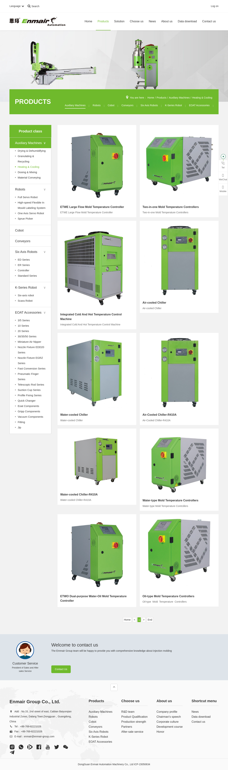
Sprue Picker (25, 218)
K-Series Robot (173, 105)
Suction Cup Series (29, 389)
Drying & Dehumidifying (32, 150)
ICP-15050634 (142, 764)
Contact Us (61, 669)
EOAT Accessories (199, 105)
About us (166, 21)
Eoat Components (28, 405)
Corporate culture (168, 721)
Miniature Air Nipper (29, 341)
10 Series (23, 325)
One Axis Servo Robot (31, 213)
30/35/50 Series (27, 336)
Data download (187, 21)
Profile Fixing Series (29, 395)
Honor (160, 731)
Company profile (167, 711)
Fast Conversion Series (31, 368)
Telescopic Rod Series (31, 384)
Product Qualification (134, 716)
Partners (126, 726)
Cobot (111, 105)
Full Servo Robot (28, 197)
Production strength (133, 721)
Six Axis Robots (149, 105)
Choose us (137, 21)
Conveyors (127, 105)
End (150, 619)
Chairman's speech (169, 716)
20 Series (23, 331)
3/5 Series (24, 320)
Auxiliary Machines (179, 97)
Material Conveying (29, 177)
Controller (23, 270)
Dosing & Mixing (27, 172)
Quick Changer (26, 400)
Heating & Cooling (202, 97)
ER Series (24, 264)
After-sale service (132, 731)
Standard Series (27, 275)
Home (88, 21)
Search (33, 6)
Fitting (21, 422)
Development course (170, 726)
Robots (96, 105)
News (152, 21)
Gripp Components (29, 411)
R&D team (127, 711)
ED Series (24, 259)
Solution (119, 21)
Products (103, 21)
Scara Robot (25, 300)
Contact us (209, 21)
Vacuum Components (30, 416)
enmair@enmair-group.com (39, 736)
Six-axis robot (26, 295)
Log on (215, 6)
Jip (19, 427)
